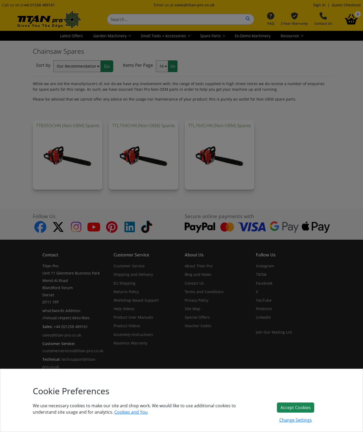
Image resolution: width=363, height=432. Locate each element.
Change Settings (295, 420)
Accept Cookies (295, 407)
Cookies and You (131, 412)
